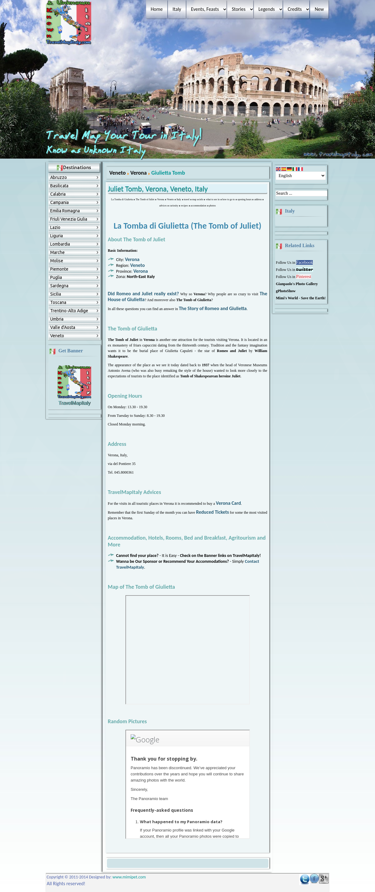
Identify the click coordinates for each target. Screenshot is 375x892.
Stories (238, 9)
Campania (59, 202)
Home (157, 9)
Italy (177, 9)
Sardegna (59, 285)
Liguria (56, 235)
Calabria (58, 194)
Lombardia (60, 244)
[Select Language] (301, 176)
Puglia (56, 277)
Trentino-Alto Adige (69, 310)
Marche (57, 252)
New (319, 9)
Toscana (58, 302)
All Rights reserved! (66, 883)
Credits (295, 9)
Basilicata (59, 185)
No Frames (187, 649)
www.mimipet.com (129, 877)
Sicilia (55, 294)
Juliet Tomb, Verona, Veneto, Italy (158, 188)
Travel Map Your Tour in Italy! (125, 136)
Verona (138, 172)
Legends (267, 9)
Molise (56, 260)
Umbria (56, 319)
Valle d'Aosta (62, 327)
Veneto (57, 335)
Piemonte (59, 269)
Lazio (55, 227)
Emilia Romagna (65, 210)
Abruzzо (58, 177)
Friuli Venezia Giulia (68, 219)
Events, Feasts (205, 9)
